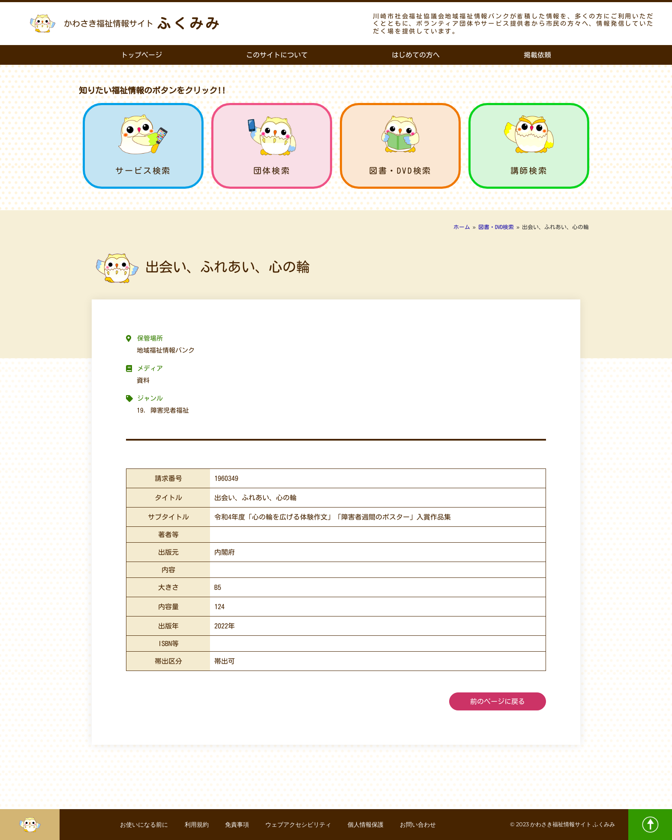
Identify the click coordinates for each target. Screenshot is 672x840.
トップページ (141, 54)
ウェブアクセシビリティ (299, 824)
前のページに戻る (497, 701)
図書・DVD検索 (400, 170)
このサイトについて (277, 54)
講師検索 (528, 170)
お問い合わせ (420, 824)
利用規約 (195, 824)
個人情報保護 (367, 824)
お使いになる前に (142, 824)
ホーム (461, 227)
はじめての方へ (416, 54)
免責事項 (237, 824)
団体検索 (271, 170)
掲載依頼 (537, 54)
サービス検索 (143, 170)
